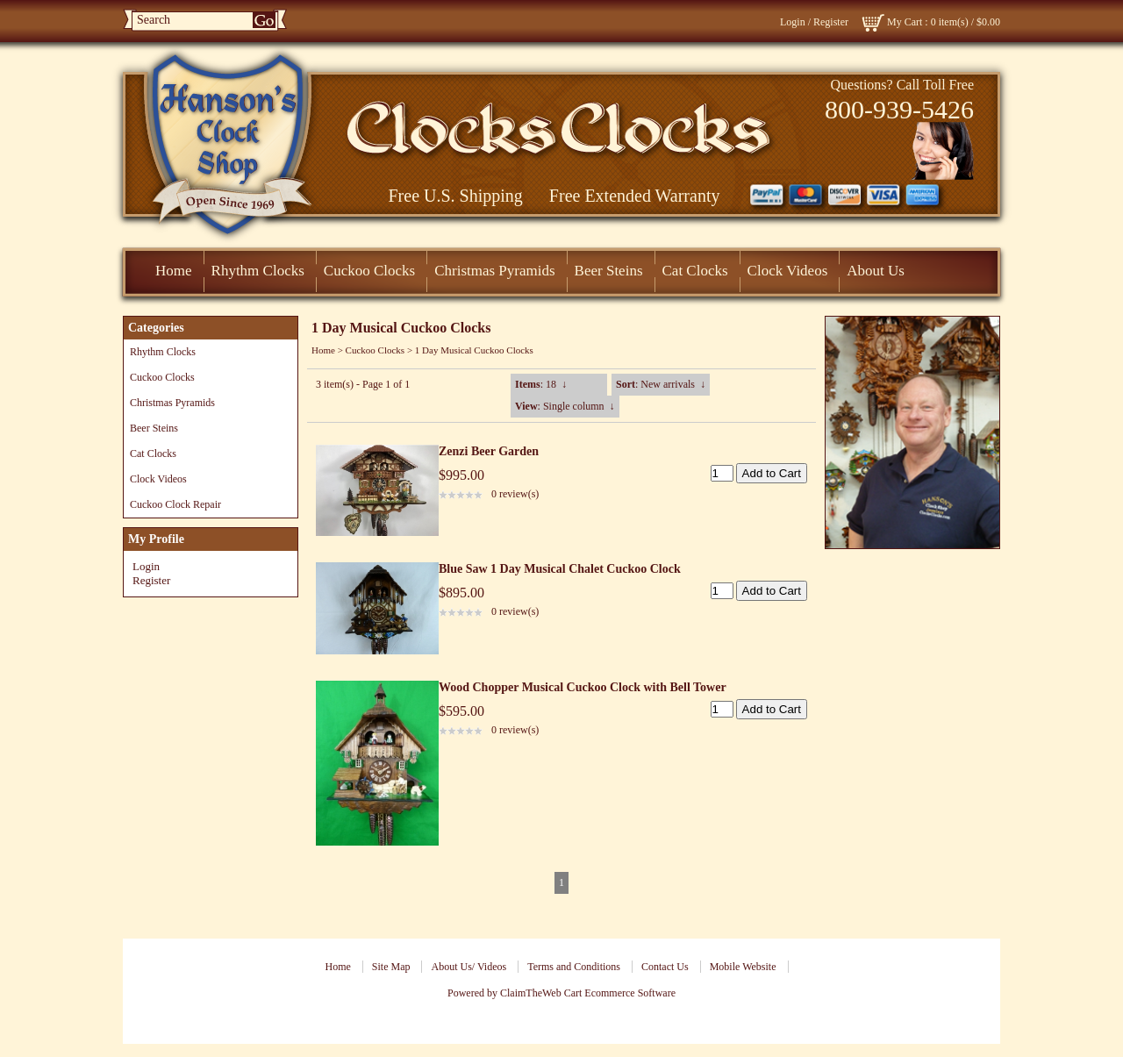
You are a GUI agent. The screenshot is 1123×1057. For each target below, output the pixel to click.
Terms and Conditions (573, 967)
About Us (876, 270)
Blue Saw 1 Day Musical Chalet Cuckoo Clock (560, 568)
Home (173, 270)
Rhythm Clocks (257, 270)
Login (792, 22)
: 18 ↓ (541, 384)
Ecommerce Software (630, 993)
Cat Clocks (695, 270)
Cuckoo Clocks (369, 270)
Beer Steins (609, 270)
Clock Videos (787, 270)
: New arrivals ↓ (660, 384)
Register (830, 22)
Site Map (391, 967)
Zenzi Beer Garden (489, 451)
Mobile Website (743, 967)
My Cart (904, 22)
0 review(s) (515, 494)
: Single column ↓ (565, 406)
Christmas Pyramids (494, 270)
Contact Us (665, 967)
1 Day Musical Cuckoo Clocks (474, 350)
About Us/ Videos (468, 967)
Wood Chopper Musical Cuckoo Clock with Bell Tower (582, 687)
